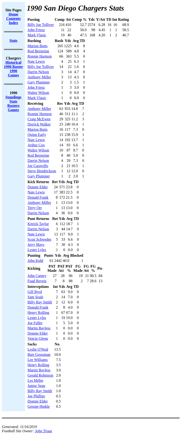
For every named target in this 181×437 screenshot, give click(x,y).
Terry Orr (35, 208)
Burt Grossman (39, 355)
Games (13, 110)
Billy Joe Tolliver (41, 25)
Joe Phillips (36, 396)
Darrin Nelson (38, 72)
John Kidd (35, 261)
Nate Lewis (36, 61)
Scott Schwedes (39, 239)
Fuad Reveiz (37, 281)
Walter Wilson (38, 93)
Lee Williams (38, 360)
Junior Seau (36, 386)
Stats (13, 101)
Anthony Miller (39, 77)
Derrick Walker (39, 124)
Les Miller (35, 380)
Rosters (13, 106)
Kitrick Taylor (38, 224)
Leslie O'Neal (38, 349)
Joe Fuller (35, 323)
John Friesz (36, 30)
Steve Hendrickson (42, 171)
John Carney (37, 276)
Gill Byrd (35, 292)
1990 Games (13, 73)
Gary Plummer (39, 82)
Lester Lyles (37, 250)
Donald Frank (38, 197)
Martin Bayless (39, 328)
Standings (13, 97)
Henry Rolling (38, 313)
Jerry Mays (36, 245)
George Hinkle (39, 406)
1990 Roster (13, 67)
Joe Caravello (38, 166)
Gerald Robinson (40, 375)
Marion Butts (38, 46)
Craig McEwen (39, 119)
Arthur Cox (36, 145)
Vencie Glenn (38, 338)
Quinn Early (37, 135)
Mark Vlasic (37, 35)
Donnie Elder (38, 187)
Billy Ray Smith (40, 302)
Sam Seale (35, 297)
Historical (13, 62)
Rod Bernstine (38, 51)
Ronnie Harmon (40, 56)
